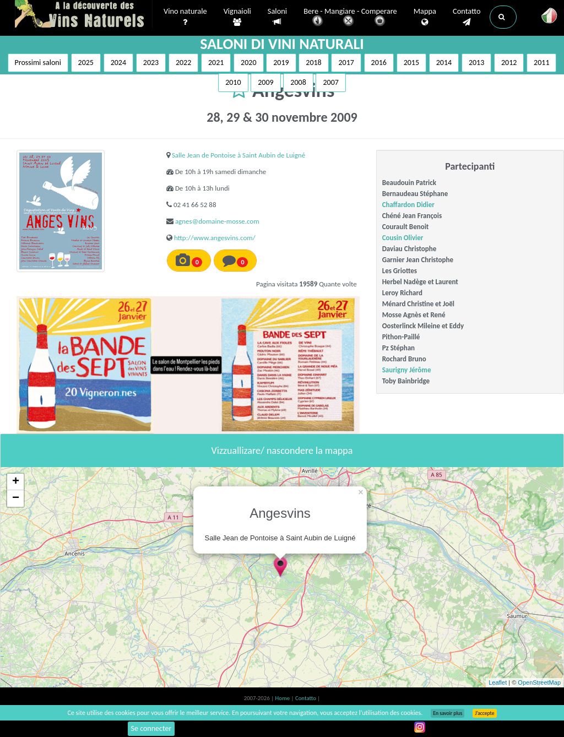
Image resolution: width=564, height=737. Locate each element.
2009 (265, 82)
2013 (476, 62)
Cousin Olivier (403, 238)
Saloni (277, 16)
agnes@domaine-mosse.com (217, 221)
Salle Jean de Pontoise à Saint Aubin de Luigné (238, 155)
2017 (346, 62)
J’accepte (484, 713)
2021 (216, 62)
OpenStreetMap (539, 682)
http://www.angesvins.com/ (215, 238)
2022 (183, 62)
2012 (509, 62)
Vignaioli (237, 17)
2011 (541, 62)
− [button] (15, 498)
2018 (313, 62)
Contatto (467, 17)
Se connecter (151, 728)
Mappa (425, 17)
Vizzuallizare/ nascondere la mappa (282, 451)
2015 (411, 62)
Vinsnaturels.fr (84, 15)
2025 (86, 62)
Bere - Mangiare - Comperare (350, 18)
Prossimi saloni (38, 62)
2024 (118, 62)
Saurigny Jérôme (406, 370)
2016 (379, 62)
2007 (330, 82)
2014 (444, 62)
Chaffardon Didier (408, 204)
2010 (233, 82)
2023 (151, 62)
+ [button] (15, 482)
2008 (298, 82)
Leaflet (498, 682)
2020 (248, 62)
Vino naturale (185, 17)
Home (283, 698)
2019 (281, 62)
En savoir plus (447, 713)
